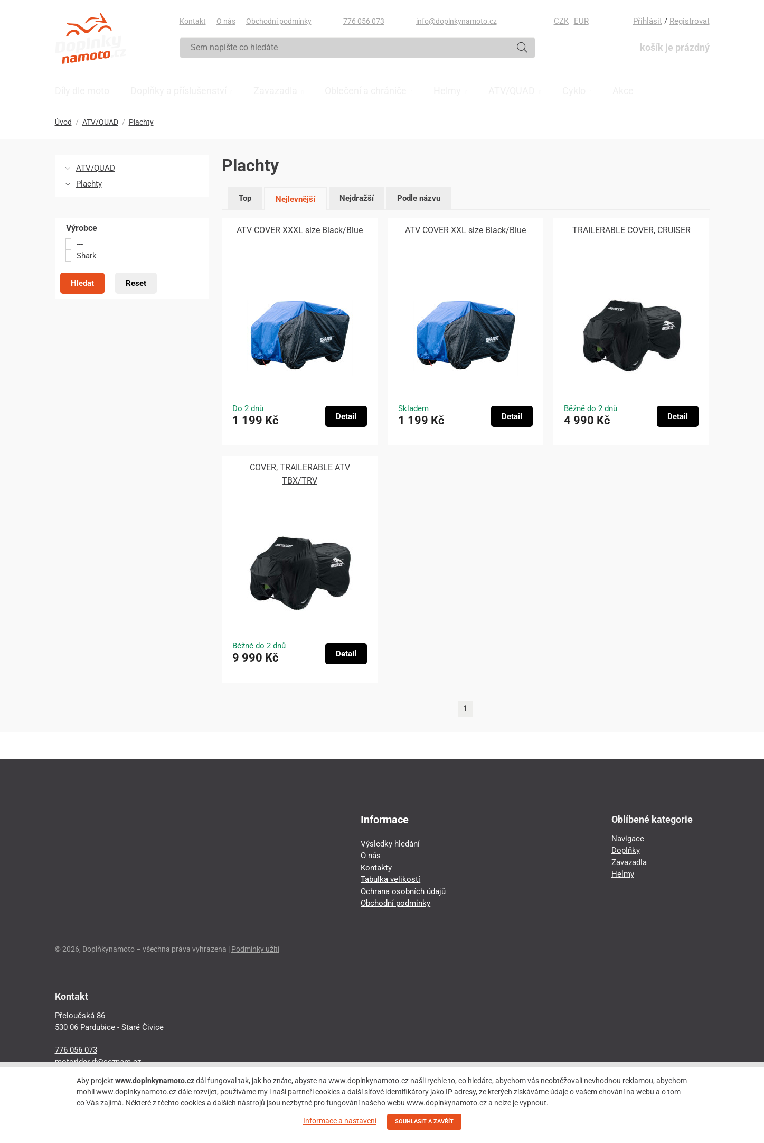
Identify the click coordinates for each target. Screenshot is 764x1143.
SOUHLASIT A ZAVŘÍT (424, 1121)
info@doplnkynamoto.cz (456, 21)
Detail (346, 416)
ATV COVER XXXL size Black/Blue (300, 230)
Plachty (141, 122)
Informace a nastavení (339, 1121)
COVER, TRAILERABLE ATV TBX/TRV (300, 474)
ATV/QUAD (100, 122)
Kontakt (193, 21)
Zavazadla (629, 862)
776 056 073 (363, 21)
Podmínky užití (255, 949)
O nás (225, 21)
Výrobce (81, 228)
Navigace (627, 838)
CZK (561, 21)
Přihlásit (647, 21)
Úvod (63, 122)
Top (245, 198)
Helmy (622, 874)
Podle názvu (418, 198)
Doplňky (625, 850)
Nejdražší (356, 198)
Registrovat (689, 21)
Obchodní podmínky (279, 21)
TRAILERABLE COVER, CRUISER (631, 230)
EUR (581, 21)
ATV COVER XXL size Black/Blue (465, 230)
